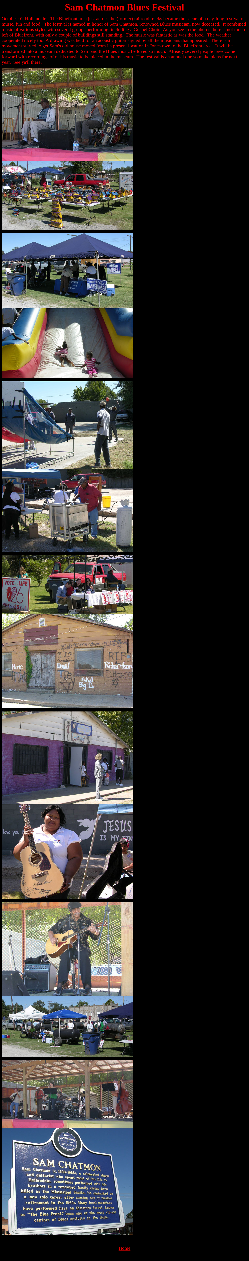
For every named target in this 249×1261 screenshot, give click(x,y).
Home (124, 1248)
